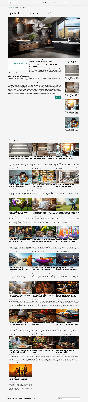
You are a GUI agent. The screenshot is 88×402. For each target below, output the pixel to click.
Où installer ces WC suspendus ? (15, 65)
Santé (55, 2)
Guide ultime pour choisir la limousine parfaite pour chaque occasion (66, 269)
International (44, 2)
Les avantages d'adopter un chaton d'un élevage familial (19, 295)
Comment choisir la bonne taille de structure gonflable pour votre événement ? (67, 241)
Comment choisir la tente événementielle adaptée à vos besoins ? (18, 269)
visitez (38, 68)
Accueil (9, 7)
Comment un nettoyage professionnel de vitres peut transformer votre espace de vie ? (71, 113)
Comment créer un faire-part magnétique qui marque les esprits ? (43, 213)
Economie (34, 2)
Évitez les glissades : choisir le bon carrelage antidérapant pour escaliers (72, 78)
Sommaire (11, 61)
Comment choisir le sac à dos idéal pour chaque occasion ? (19, 240)
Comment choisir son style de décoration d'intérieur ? (65, 185)
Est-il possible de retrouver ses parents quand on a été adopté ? (18, 378)
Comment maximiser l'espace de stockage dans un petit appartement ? (72, 95)
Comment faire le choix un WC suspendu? (17, 68)
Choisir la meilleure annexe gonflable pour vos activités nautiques (43, 268)
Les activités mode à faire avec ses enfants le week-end (43, 295)
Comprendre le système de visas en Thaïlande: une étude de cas (19, 323)
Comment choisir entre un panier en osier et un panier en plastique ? (43, 240)
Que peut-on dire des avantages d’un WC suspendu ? (18, 63)
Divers (75, 2)
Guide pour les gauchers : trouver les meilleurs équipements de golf (67, 213)
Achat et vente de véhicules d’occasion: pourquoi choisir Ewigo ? (67, 323)
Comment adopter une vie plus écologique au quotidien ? (18, 213)
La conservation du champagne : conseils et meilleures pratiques (66, 295)
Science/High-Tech (65, 2)
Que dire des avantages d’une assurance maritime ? (65, 351)
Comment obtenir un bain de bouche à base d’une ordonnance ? (20, 351)
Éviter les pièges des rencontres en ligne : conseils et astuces (71, 130)
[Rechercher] (13, 2)
